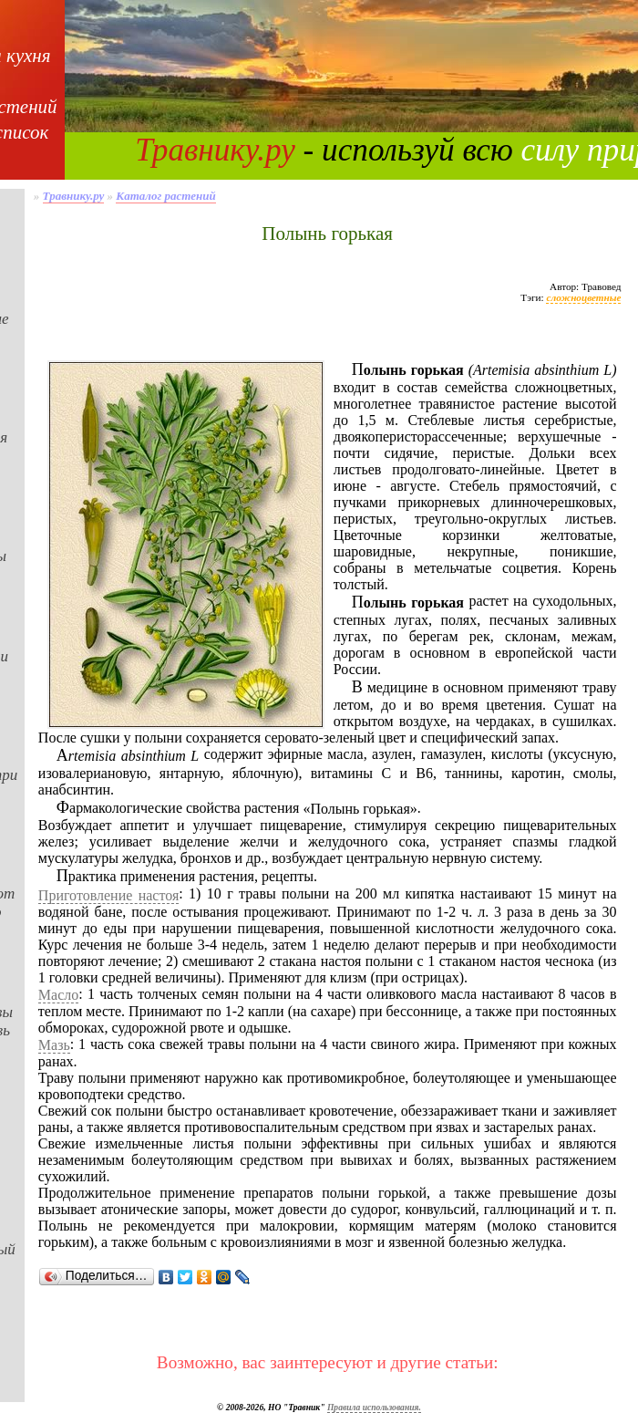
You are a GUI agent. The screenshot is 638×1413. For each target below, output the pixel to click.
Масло (58, 995)
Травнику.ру (215, 150)
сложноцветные (583, 297)
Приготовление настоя (108, 895)
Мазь (54, 1045)
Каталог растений (165, 196)
